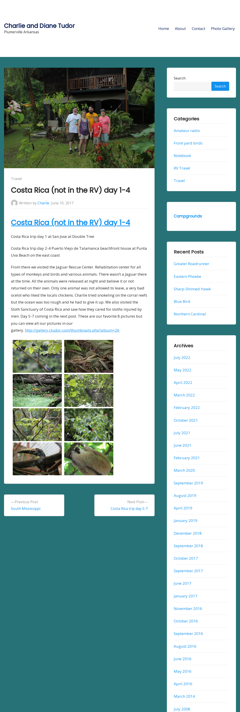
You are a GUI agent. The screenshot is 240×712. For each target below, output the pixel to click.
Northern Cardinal (190, 313)
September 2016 (188, 633)
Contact (198, 28)
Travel (16, 178)
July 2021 (182, 432)
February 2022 (187, 407)
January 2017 (185, 596)
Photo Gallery (223, 28)
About (180, 28)
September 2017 (188, 570)
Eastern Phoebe (187, 276)
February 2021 (187, 457)
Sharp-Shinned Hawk (192, 288)
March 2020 (184, 470)
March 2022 (184, 395)
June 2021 (182, 445)
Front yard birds (188, 143)
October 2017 (186, 558)
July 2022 (182, 357)
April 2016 (183, 683)
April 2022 (183, 382)
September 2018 (188, 545)
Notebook (182, 155)
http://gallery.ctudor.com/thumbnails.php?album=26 (72, 330)
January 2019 (185, 520)
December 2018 (188, 533)
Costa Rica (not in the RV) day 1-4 (70, 223)
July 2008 (182, 709)
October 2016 (186, 621)
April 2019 (183, 508)
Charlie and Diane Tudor (39, 26)
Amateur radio (187, 130)
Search (180, 78)
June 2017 (182, 583)
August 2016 (185, 646)
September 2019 (188, 483)
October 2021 (186, 420)
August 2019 (185, 495)
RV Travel (182, 168)
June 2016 (182, 658)
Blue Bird (182, 301)
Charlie (43, 203)
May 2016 (182, 671)
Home (163, 28)
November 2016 (188, 608)
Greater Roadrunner (191, 263)
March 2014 (184, 696)
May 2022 (182, 370)
